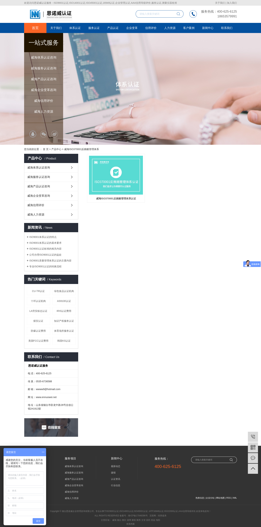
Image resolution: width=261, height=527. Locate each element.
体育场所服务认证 (64, 330)
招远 (153, 520)
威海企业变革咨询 (43, 90)
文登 (143, 520)
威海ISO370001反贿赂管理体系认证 (110, 190)
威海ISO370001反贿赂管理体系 (81, 149)
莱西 (138, 520)
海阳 (158, 520)
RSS (228, 498)
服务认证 (94, 27)
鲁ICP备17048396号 (138, 515)
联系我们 (226, 27)
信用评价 (151, 27)
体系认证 (75, 27)
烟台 (119, 520)
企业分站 (210, 498)
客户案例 (189, 27)
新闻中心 (207, 27)
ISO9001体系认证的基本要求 (45, 242)
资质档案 (130, 524)
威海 (114, 520)
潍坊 (124, 520)
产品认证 (113, 27)
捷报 (113, 472)
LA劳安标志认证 (38, 311)
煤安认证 (38, 320)
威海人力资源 (43, 111)
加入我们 (232, 2)
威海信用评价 (43, 101)
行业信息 (115, 485)
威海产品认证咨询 (43, 79)
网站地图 (220, 498)
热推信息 (200, 498)
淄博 (129, 520)
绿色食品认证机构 (64, 291)
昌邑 (148, 520)
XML (234, 498)
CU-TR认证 (38, 291)
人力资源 (170, 27)
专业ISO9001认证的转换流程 (45, 266)
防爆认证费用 (38, 330)
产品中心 (56, 149)
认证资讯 (115, 479)
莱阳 (134, 520)
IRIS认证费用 (64, 311)
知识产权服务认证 (64, 320)
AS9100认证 (64, 301)
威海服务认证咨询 (43, 68)
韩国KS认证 (64, 340)
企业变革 (132, 27)
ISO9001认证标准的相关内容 (45, 248)
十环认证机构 (38, 301)
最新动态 (115, 466)
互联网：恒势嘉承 (157, 515)
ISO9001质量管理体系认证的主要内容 (50, 260)
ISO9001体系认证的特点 (42, 237)
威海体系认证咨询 (43, 57)
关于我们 (220, 2)
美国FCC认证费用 (38, 340)
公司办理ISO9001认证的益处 (45, 254)
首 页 (46, 149)
